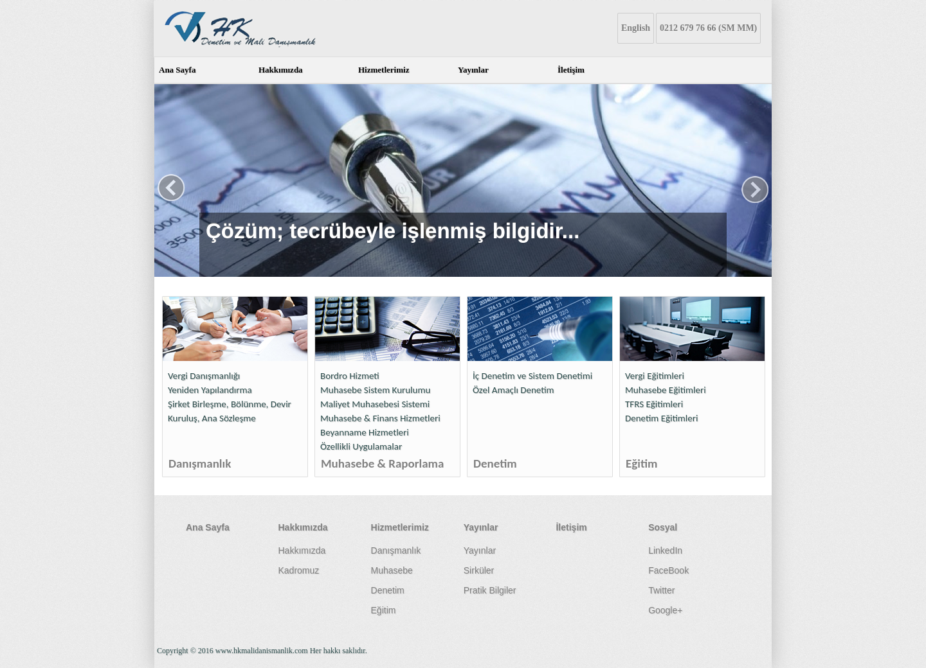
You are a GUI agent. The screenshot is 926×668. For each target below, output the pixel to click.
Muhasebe (392, 570)
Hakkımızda (281, 70)
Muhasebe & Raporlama (382, 463)
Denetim (495, 463)
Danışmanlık (199, 463)
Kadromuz (298, 570)
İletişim (571, 70)
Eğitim (642, 463)
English (635, 28)
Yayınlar (473, 70)
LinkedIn (665, 550)
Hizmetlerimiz (383, 70)
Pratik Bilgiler (490, 590)
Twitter (661, 590)
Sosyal (662, 527)
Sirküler (479, 570)
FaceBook (668, 570)
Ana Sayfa (177, 70)
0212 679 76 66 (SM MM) (708, 28)
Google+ (665, 610)
